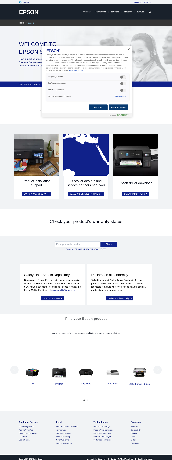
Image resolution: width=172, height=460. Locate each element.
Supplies (140, 12)
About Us (134, 423)
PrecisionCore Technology (103, 426)
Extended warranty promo (28, 430)
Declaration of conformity (120, 295)
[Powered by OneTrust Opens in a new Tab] (120, 115)
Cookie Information (145, 456)
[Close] (129, 49)
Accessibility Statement (96, 456)
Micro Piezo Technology (102, 430)
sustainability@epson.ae (63, 288)
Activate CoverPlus (26, 426)
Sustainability (136, 426)
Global (133, 436)
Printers (87, 12)
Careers (134, 430)
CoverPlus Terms (62, 436)
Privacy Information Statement (67, 423)
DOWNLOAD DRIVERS (136, 192)
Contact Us (23, 433)
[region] (87, 81)
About (148, 2)
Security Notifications (64, 440)
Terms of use (61, 426)
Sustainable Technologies (102, 436)
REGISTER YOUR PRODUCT (30, 84)
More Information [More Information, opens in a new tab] (76, 71)
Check (109, 242)
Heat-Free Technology (101, 423)
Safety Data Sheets (53, 295)
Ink (32, 380)
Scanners (115, 12)
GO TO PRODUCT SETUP (37, 192)
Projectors (100, 12)
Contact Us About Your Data (122, 456)
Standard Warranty (63, 433)
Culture (133, 433)
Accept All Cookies (118, 107)
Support (138, 2)
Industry (128, 12)
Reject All (98, 107)
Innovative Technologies (102, 433)
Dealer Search (24, 436)
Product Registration (26, 423)
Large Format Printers (140, 380)
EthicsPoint (135, 440)
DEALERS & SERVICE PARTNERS (86, 192)
